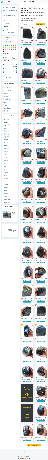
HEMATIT (6, 154)
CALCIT (5, 133)
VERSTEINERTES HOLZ (8, 199)
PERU (5, 102)
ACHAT (5, 118)
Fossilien (6, 23)
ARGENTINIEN (7, 87)
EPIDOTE (6, 142)
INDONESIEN (6, 95)
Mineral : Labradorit (40, 24)
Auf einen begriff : (6, 53)
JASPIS (5, 158)
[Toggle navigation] (46, 1)
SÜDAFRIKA (6, 110)
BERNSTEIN (6, 131)
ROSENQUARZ (6, 184)
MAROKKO (6, 98)
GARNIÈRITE (6, 148)
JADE (5, 157)
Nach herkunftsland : (13, 58)
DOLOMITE (6, 140)
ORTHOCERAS (6, 172)
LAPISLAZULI (6, 164)
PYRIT (5, 175)
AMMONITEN (6, 122)
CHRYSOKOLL (6, 137)
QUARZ (6, 178)
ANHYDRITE (6, 124)
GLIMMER (6, 149)
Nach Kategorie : (5, 39)
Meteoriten (6, 26)
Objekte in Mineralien (8, 21)
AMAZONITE (6, 119)
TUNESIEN (6, 107)
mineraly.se (26, 456)
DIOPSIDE (6, 139)
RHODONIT (6, 181)
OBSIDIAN (6, 170)
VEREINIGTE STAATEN (8, 108)
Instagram (16, 452)
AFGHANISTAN (7, 86)
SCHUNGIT (6, 187)
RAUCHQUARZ (7, 179)
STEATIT (6, 193)
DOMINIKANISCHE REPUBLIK (9, 92)
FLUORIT (6, 146)
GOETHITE (6, 151)
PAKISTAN (6, 104)
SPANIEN (6, 93)
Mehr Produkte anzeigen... (34, 445)
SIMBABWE (6, 111)
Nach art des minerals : (5, 58)
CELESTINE (6, 136)
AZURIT (5, 128)
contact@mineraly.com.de (32, 452)
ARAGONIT (6, 127)
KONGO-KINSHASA (7, 90)
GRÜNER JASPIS (7, 152)
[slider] (3, 64)
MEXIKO (6, 101)
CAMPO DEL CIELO (7, 134)
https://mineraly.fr (42, 452)
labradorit (24, 40)
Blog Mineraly (5, 452)
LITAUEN (6, 96)
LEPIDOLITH (6, 166)
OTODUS (6, 173)
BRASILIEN (6, 89)
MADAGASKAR (7, 99)
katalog (23, 4)
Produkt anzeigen (27, 44)
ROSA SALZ (6, 182)
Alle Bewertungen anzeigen (11, 235)
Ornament (28, 4)
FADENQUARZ (6, 143)
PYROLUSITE (6, 176)
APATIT (5, 125)
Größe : (4, 70)
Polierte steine (34, 4)
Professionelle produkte (9, 32)
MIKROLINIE (6, 169)
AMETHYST (6, 121)
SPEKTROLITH (6, 190)
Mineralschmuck (7, 25)
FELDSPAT (6, 145)
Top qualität (6, 31)
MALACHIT (6, 167)
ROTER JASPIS (7, 185)
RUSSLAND (6, 105)
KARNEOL (6, 160)
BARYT (5, 130)
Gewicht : (4, 66)
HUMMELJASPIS (7, 155)
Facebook (11, 452)
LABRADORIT (6, 163)
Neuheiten (5, 29)
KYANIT (5, 161)
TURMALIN (6, 196)
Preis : (4, 63)
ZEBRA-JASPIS (7, 202)
